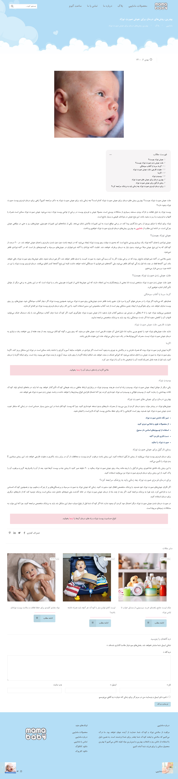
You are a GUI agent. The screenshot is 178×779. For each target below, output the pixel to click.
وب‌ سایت (57, 685)
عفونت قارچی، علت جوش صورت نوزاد (147, 170)
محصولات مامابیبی (79, 732)
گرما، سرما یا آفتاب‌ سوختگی (151, 166)
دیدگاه (167, 652)
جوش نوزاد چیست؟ (155, 160)
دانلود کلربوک (81, 751)
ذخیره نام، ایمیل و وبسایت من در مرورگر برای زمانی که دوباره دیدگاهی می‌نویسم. (133, 697)
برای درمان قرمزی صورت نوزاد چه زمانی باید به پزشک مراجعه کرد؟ (137, 186)
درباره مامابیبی (81, 737)
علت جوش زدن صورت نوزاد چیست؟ (149, 163)
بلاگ (157, 26)
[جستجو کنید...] (23, 6)
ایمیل (113, 685)
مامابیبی (169, 26)
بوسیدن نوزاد (157, 176)
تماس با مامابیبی (80, 742)
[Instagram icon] (21, 772)
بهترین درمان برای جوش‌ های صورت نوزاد (147, 180)
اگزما (160, 173)
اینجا (78, 370)
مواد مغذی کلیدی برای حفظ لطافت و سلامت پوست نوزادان (35, 608)
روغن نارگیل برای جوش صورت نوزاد (149, 183)
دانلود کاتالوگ (81, 747)
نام (169, 685)
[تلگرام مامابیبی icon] (17, 772)
